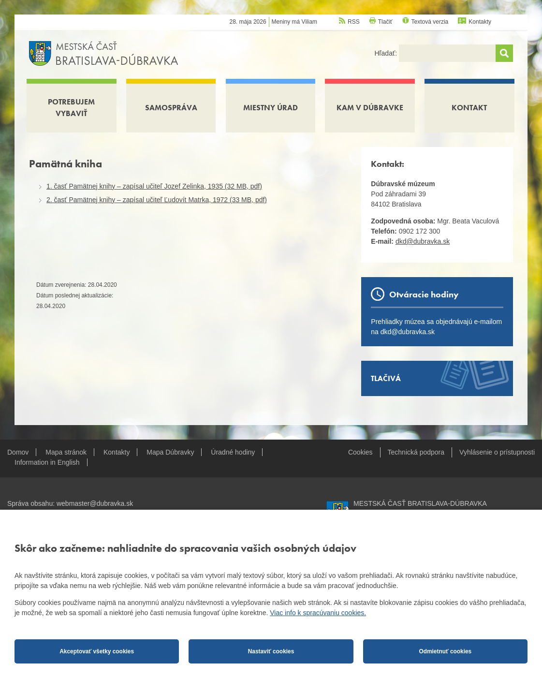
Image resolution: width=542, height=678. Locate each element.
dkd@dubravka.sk (423, 241)
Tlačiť (385, 21)
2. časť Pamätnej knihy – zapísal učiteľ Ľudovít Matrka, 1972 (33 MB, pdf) (156, 200)
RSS (354, 21)
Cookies (360, 452)
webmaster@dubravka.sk (95, 503)
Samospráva (171, 108)
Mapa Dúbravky (170, 452)
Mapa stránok (66, 452)
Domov (18, 452)
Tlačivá (386, 378)
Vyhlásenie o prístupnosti (497, 452)
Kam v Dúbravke (370, 108)
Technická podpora (416, 452)
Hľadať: (386, 53)
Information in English (47, 462)
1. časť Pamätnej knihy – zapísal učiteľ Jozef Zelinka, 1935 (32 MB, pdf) (154, 186)
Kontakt (469, 108)
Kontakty (480, 21)
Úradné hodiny (233, 452)
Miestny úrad (270, 108)
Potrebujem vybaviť (71, 107)
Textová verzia (430, 21)
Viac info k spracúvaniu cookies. (318, 613)
